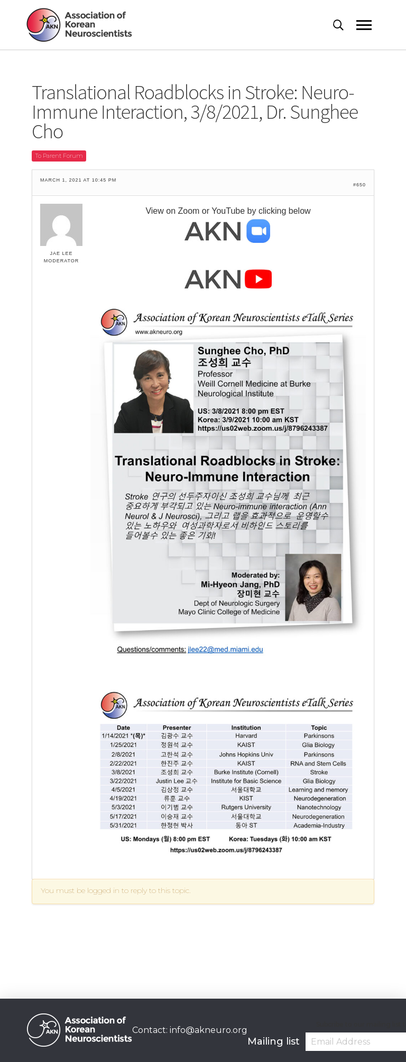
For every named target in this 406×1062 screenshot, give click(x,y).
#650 (359, 185)
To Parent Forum (59, 155)
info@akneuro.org (208, 1030)
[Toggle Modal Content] (344, 25)
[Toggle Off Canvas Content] (368, 25)
